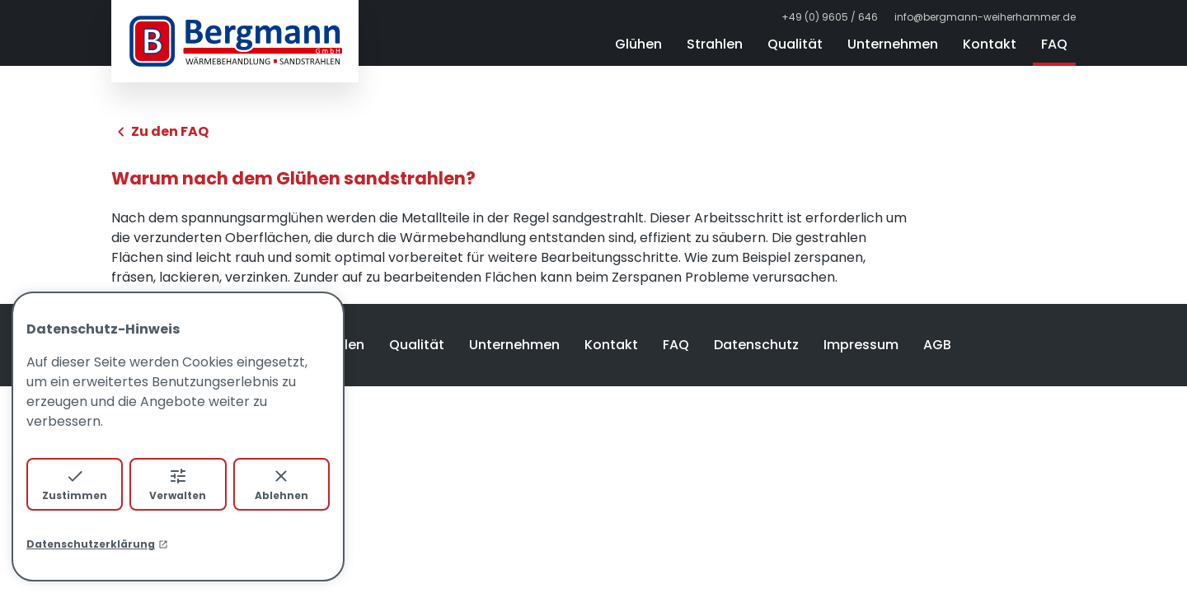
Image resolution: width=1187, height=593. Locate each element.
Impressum (860, 344)
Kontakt (989, 44)
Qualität (795, 44)
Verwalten (177, 484)
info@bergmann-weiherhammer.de (985, 17)
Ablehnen (281, 484)
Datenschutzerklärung (97, 544)
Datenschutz (756, 344)
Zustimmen (74, 484)
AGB (937, 344)
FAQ (1054, 44)
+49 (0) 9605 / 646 (829, 17)
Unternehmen (892, 44)
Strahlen (715, 44)
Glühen (638, 44)
